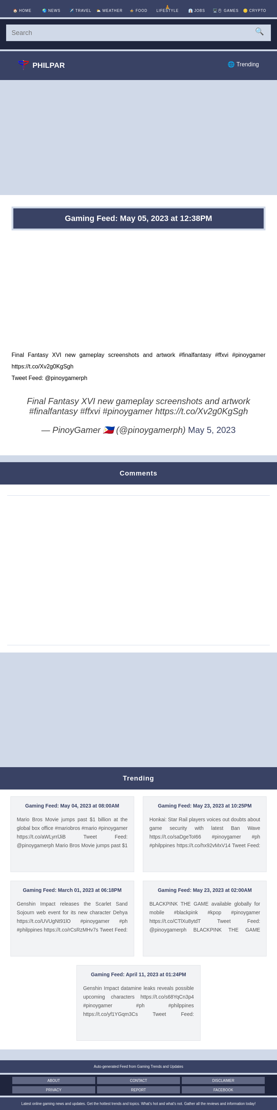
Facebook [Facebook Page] (223, 1090)
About (54, 1081)
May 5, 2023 (212, 430)
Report (138, 1090)
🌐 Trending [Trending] (243, 64)
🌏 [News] (51, 11)
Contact (138, 1081)
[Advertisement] (138, 137)
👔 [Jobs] (196, 11)
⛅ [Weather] (109, 11)
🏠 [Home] (22, 11)
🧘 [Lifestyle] (168, 9)
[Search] (138, 33)
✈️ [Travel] (80, 11)
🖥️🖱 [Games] (226, 11)
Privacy (53, 1090)
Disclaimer (223, 1081)
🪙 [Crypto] (254, 11)
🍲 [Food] (138, 11)
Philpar (41, 64)
